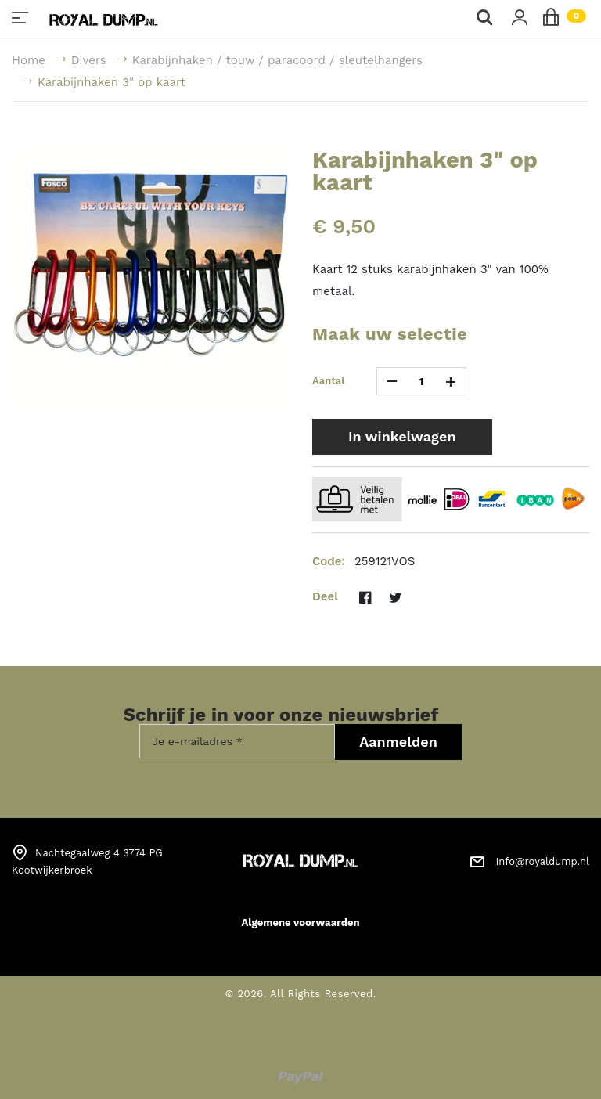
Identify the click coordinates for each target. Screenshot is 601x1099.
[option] (150, 279)
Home (28, 60)
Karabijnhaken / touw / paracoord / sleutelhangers (277, 60)
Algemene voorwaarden (300, 922)
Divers (88, 60)
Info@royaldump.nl (542, 861)
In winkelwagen (402, 436)
